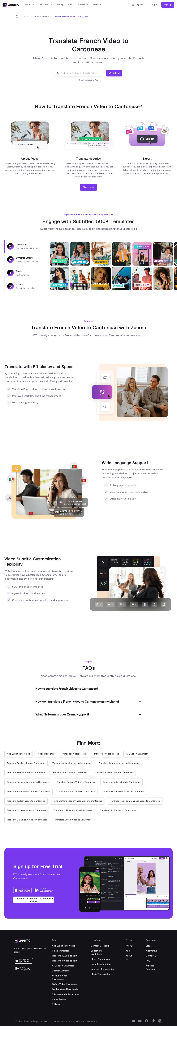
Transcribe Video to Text (64, 960)
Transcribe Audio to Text (64, 955)
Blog (148, 945)
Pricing (60, 4)
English (139, 4)
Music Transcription (101, 974)
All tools (56, 1004)
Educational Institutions (97, 952)
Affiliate (97, 4)
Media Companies (100, 959)
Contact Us (82, 4)
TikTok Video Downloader (65, 984)
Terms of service (59, 1021)
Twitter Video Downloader (65, 989)
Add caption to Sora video (65, 994)
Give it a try (88, 187)
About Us (129, 957)
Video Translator (41, 16)
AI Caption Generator (63, 965)
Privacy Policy (75, 1021)
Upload (114, 73)
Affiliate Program (150, 967)
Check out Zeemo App (88, 80)
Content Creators (100, 945)
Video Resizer (59, 999)
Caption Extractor (61, 970)
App (70, 4)
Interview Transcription (102, 969)
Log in (154, 4)
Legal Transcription (100, 964)
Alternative (151, 950)
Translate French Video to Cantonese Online (34, 900)
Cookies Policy (90, 1021)
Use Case (45, 4)
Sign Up (168, 4)
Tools (29, 4)
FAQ (148, 960)
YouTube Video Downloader (59, 977)
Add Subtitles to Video (63, 945)
